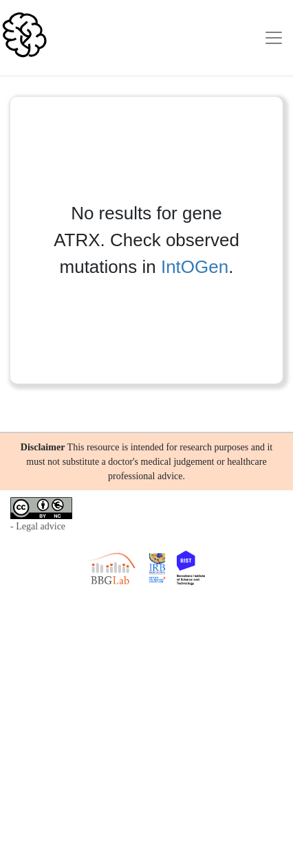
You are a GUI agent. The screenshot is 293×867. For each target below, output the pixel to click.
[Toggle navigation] (273, 38)
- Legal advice (37, 526)
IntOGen (194, 266)
